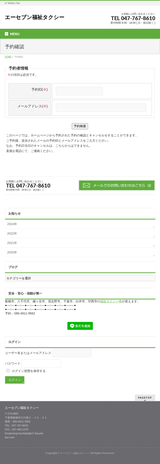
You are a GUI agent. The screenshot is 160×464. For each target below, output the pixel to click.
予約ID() (39, 89)
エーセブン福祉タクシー (34, 17)
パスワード (12, 363)
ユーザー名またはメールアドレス (28, 353)
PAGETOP (145, 397)
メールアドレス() (32, 106)
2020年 (12, 252)
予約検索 (80, 126)
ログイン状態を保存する (26, 371)
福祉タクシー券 (111, 301)
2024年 (12, 224)
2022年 (12, 233)
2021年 (12, 243)
